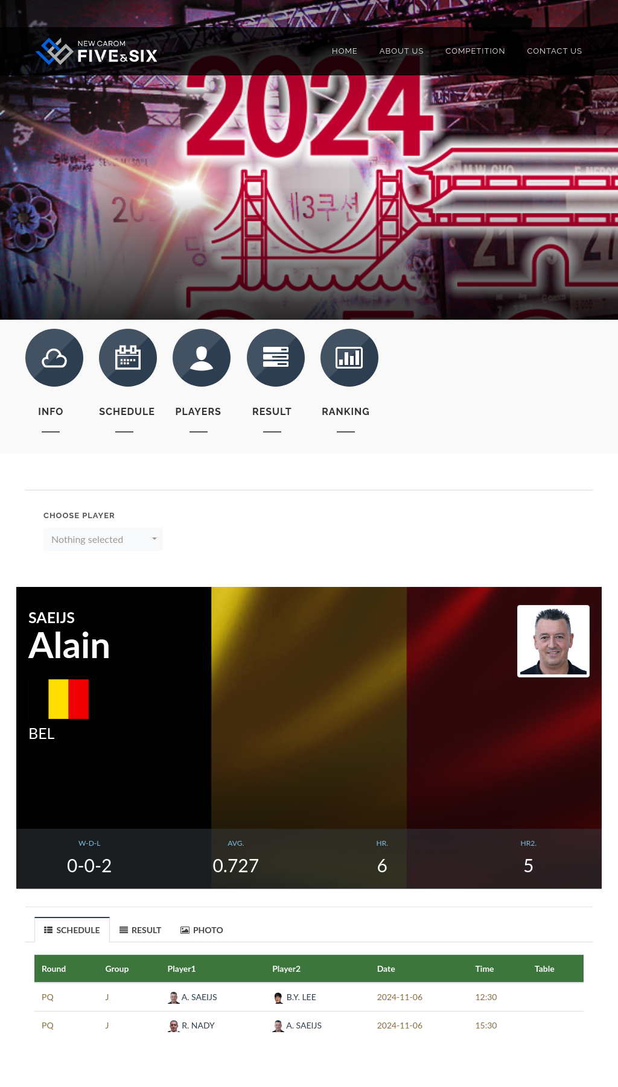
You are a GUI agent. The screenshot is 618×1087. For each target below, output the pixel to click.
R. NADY (191, 1025)
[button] (103, 539)
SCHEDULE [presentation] (72, 930)
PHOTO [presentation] (201, 930)
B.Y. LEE (294, 997)
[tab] (72, 929)
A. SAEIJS (192, 997)
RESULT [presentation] (140, 930)
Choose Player (79, 515)
